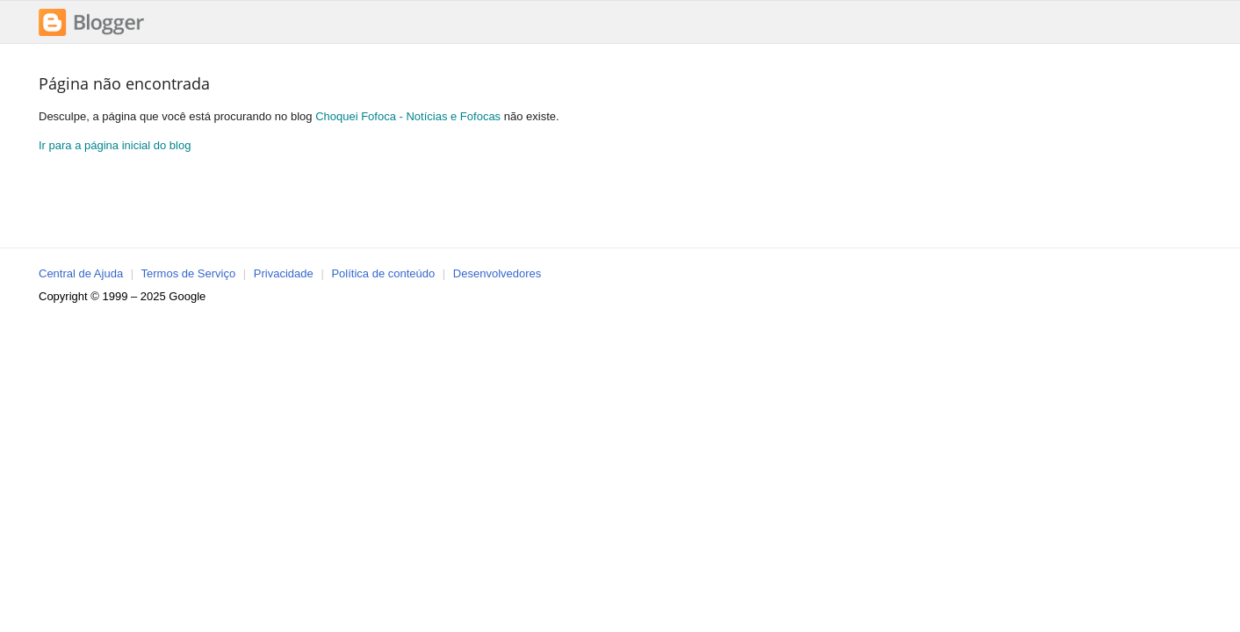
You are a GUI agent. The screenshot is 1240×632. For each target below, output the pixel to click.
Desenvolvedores (497, 273)
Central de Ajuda (81, 273)
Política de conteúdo (383, 273)
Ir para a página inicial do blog (115, 145)
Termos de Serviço (188, 273)
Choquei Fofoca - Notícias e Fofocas (408, 116)
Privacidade (284, 273)
